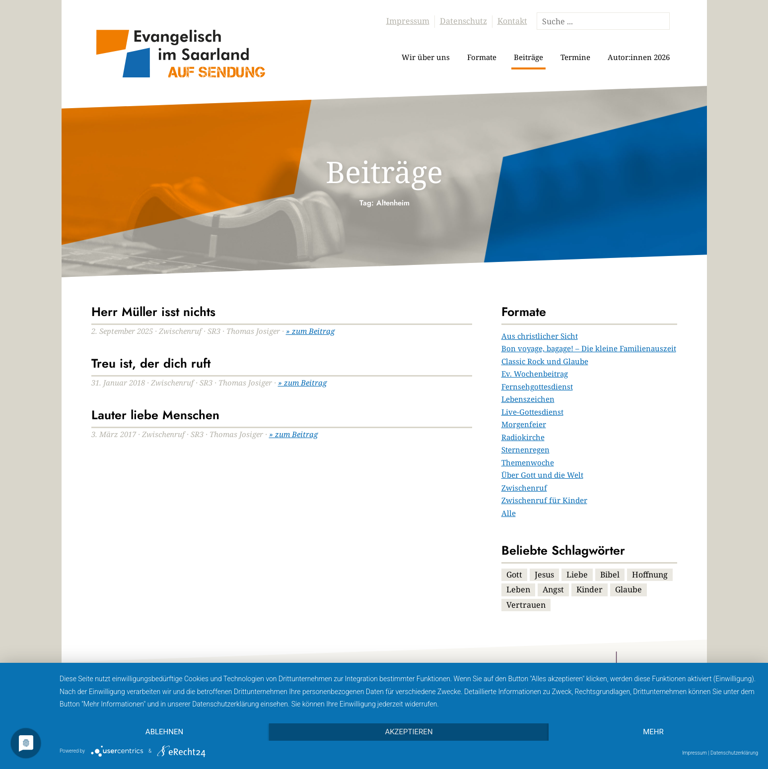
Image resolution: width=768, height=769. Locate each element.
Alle (508, 513)
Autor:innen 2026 (639, 57)
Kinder (589, 589)
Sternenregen (525, 449)
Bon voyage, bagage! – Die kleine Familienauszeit (588, 348)
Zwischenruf (524, 488)
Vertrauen (526, 604)
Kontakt (512, 20)
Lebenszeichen (528, 399)
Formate (481, 57)
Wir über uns (426, 57)
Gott (514, 574)
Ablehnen (164, 731)
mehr (653, 731)
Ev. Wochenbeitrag (534, 374)
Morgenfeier (523, 424)
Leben (518, 589)
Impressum (407, 20)
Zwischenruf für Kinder (544, 500)
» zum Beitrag (310, 331)
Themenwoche (527, 462)
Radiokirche (523, 437)
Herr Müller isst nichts (153, 311)
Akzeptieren (408, 731)
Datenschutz (463, 20)
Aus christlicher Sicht (539, 336)
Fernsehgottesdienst (537, 386)
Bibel (610, 574)
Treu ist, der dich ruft (150, 363)
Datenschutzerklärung (734, 753)
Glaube (628, 589)
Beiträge (528, 57)
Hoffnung (650, 574)
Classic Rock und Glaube (544, 361)
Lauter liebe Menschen (155, 415)
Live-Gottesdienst (532, 412)
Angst (553, 589)
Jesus (544, 574)
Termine (575, 57)
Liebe (577, 574)
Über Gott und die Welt (542, 475)
